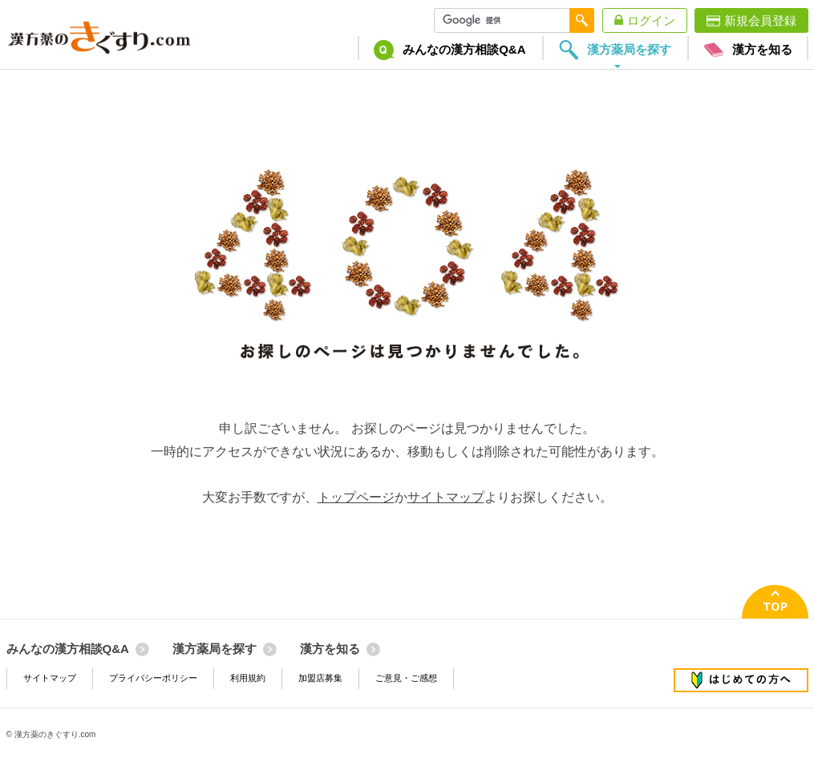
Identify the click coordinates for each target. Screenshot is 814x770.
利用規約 (247, 678)
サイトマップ (445, 497)
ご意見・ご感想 (406, 678)
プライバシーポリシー (153, 678)
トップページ (356, 497)
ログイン (651, 20)
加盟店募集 (320, 678)
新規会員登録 (760, 20)
